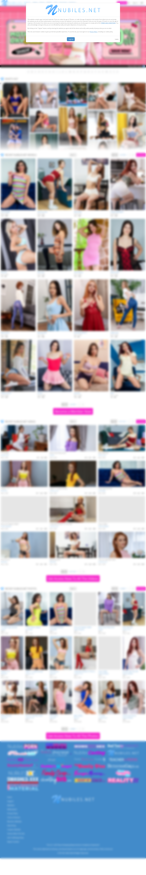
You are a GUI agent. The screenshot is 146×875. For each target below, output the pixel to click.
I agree (70, 39)
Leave (116, 39)
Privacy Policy (93, 32)
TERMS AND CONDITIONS (108, 23)
